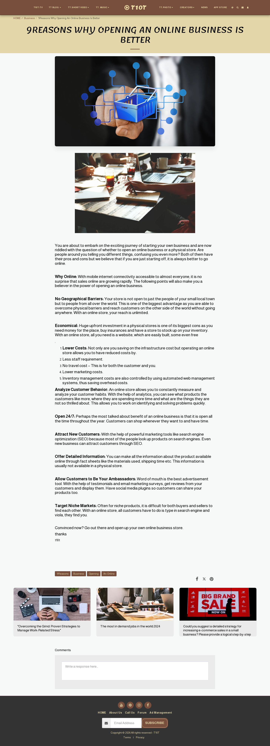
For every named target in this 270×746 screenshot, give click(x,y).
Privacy (140, 737)
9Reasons (63, 573)
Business (29, 18)
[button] (55, 7)
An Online (109, 573)
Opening (94, 573)
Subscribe (154, 723)
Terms (127, 737)
